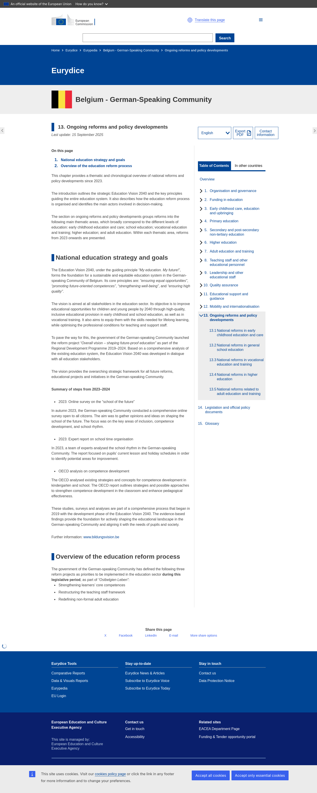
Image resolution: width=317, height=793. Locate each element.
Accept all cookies (215, 775)
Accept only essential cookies (262, 775)
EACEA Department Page (219, 732)
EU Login (59, 699)
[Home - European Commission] (103, 20)
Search (225, 38)
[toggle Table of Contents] (214, 165)
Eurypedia (90, 50)
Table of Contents (214, 166)
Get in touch (134, 732)
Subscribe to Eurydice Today (147, 692)
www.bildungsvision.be (101, 537)
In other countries (248, 166)
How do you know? (92, 4)
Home (56, 50)
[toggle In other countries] (248, 165)
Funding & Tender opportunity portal (227, 740)
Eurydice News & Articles (145, 677)
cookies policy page (110, 774)
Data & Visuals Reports (70, 684)
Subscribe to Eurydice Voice (147, 684)
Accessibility (135, 740)
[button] (261, 20)
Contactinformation (265, 133)
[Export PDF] (243, 133)
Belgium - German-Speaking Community (131, 50)
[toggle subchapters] (200, 191)
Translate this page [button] (210, 20)
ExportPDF (240, 133)
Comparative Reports (68, 677)
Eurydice (72, 50)
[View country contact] (266, 133)
